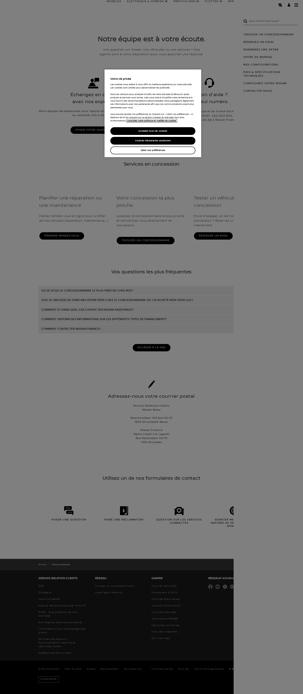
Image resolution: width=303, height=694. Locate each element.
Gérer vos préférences (153, 150)
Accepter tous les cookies (152, 131)
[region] (153, 113)
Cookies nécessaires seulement (153, 140)
